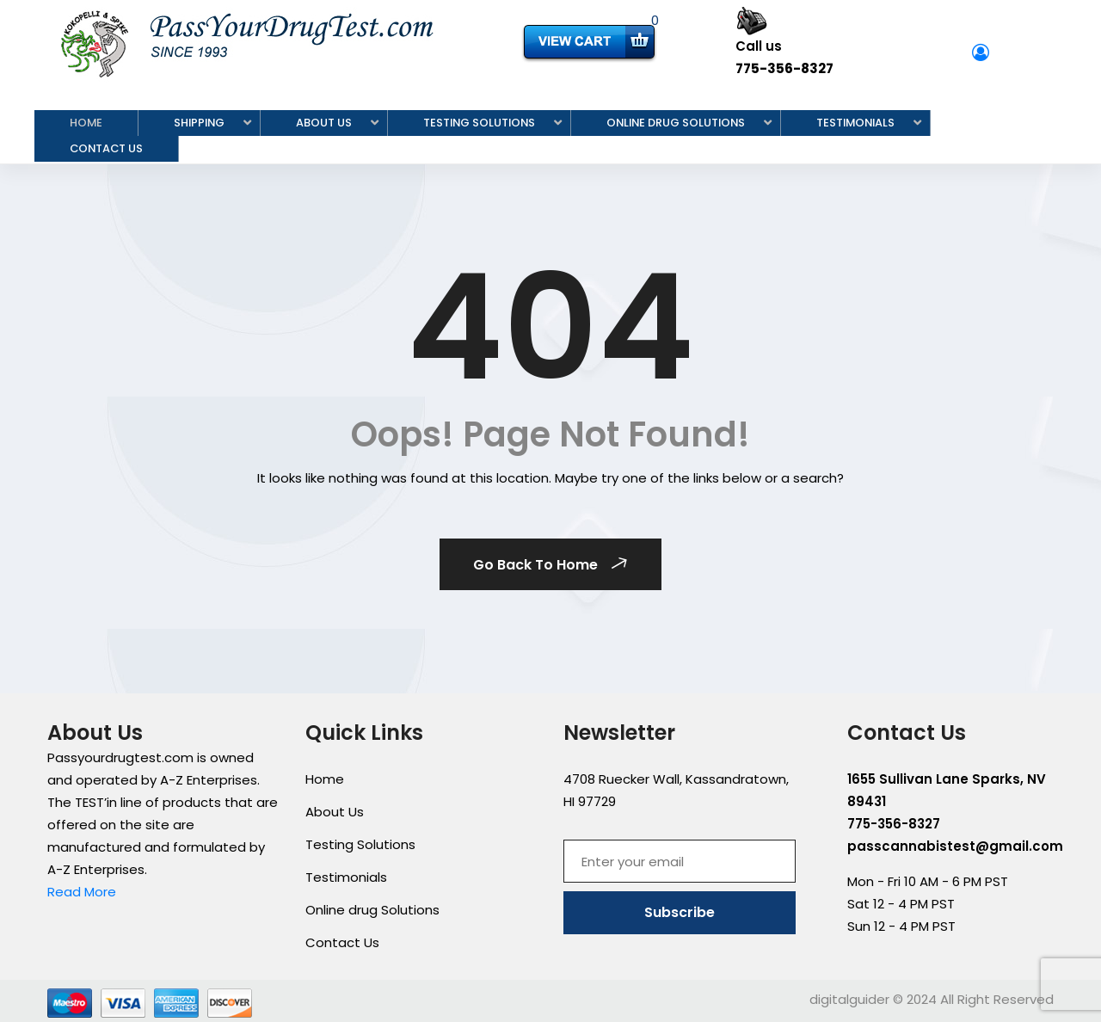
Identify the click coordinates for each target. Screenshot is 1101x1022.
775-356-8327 (784, 68)
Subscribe (679, 912)
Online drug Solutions (675, 122)
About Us (324, 122)
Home (86, 122)
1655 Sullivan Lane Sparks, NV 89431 (946, 790)
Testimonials (855, 122)
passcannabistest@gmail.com (955, 846)
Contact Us (106, 148)
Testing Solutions (479, 122)
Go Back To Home (552, 565)
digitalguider (849, 999)
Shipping (199, 122)
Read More (81, 892)
